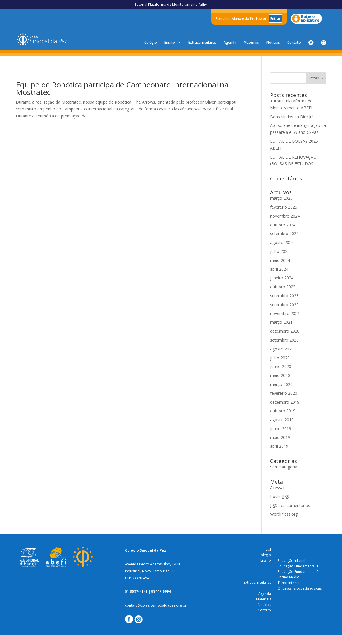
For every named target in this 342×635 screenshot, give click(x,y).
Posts (279, 496)
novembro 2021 (285, 313)
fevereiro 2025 (283, 207)
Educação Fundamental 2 (298, 571)
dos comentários (290, 505)
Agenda (230, 43)
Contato (294, 43)
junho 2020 (280, 366)
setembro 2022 (284, 304)
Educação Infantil (291, 560)
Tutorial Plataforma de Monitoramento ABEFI (171, 4)
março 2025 (281, 198)
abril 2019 (279, 446)
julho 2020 (280, 358)
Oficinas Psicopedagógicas (300, 588)
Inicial (266, 549)
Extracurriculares (202, 43)
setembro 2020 (284, 340)
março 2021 (281, 322)
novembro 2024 (285, 216)
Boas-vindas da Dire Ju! (291, 116)
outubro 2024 (282, 225)
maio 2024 (280, 260)
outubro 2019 (282, 410)
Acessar (277, 487)
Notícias (273, 43)
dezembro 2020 (284, 331)
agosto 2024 (282, 242)
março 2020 (281, 384)
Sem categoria (283, 467)
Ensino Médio (288, 577)
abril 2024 (279, 269)
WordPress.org (284, 514)
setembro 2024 (284, 233)
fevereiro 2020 (283, 393)
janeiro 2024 (281, 278)
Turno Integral (289, 582)
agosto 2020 (282, 349)
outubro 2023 (282, 286)
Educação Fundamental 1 (298, 566)
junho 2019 (280, 428)
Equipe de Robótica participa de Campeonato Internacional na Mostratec (122, 88)
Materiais (251, 43)
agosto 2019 (282, 419)
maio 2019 (280, 437)
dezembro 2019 (284, 402)
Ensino (169, 43)
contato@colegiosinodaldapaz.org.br (156, 605)
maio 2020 (280, 375)
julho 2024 (280, 251)
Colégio (150, 43)
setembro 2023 (284, 295)
